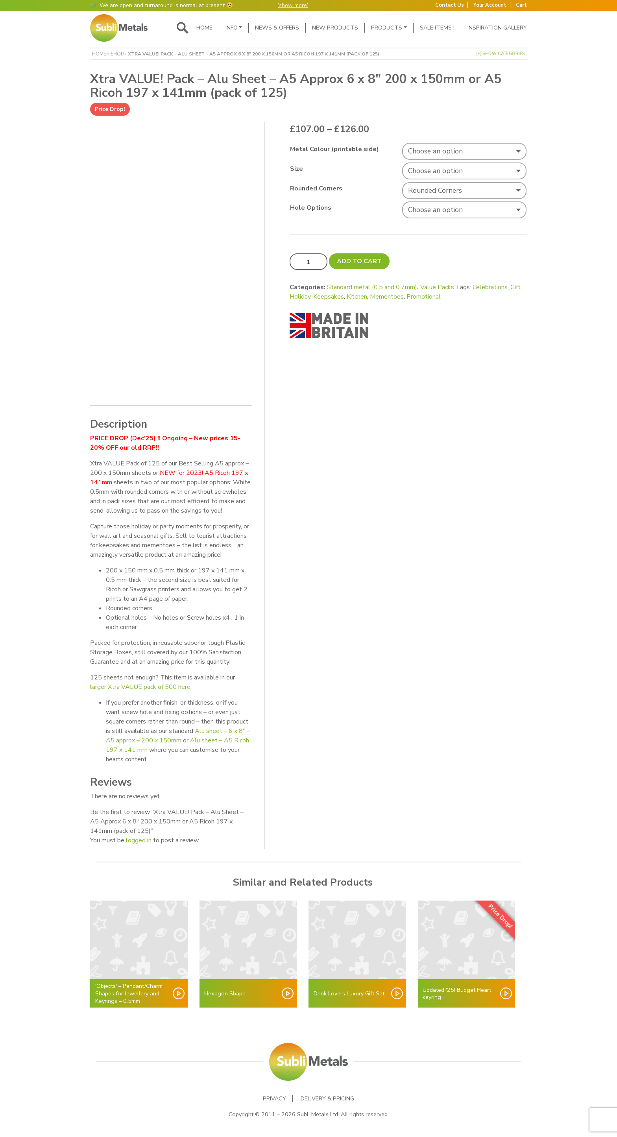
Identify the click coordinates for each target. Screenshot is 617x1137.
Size (296, 168)
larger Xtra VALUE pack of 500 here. (141, 687)
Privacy (274, 1098)
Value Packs (437, 287)
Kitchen (357, 296)
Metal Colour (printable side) (334, 149)
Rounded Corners (316, 188)
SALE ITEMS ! (437, 27)
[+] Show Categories (500, 54)
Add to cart (359, 261)
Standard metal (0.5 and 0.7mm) (372, 287)
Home (204, 27)
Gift (515, 287)
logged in (138, 840)
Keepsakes (328, 296)
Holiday (300, 296)
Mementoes (387, 296)
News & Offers (277, 27)
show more (293, 5)
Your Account (489, 5)
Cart (521, 5)
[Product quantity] (308, 261)
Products (386, 27)
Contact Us (449, 5)
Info (231, 27)
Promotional (423, 296)
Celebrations (490, 287)
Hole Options (310, 207)
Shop (117, 54)
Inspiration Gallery (497, 27)
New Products (335, 27)
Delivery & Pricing (327, 1098)
